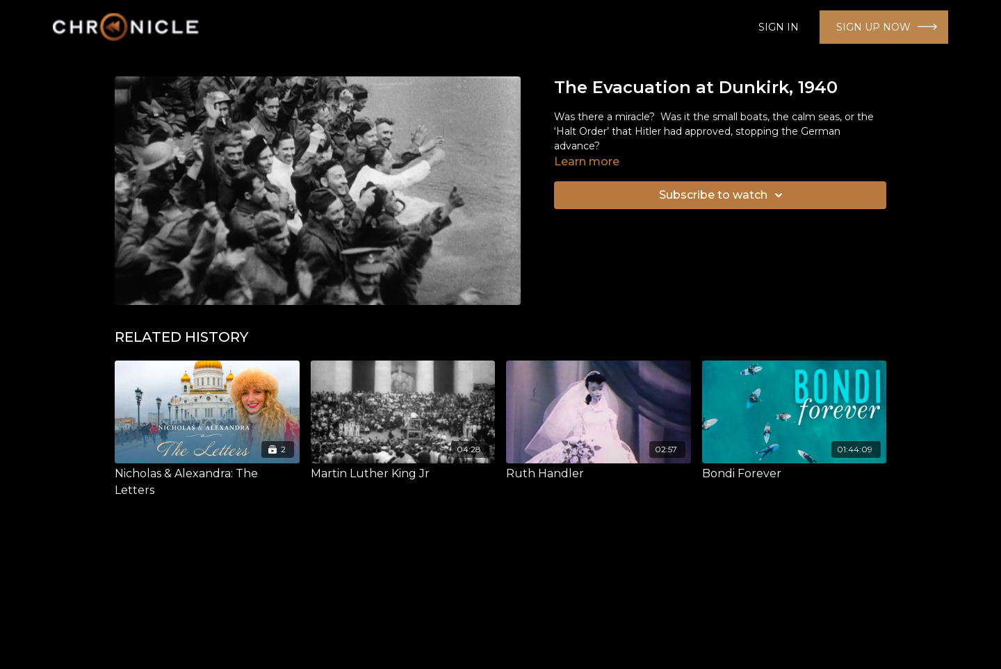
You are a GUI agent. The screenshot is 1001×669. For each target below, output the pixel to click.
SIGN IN (778, 27)
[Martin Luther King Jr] (403, 473)
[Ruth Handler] (598, 473)
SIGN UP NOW (873, 27)
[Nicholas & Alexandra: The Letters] (207, 482)
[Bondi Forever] (794, 473)
